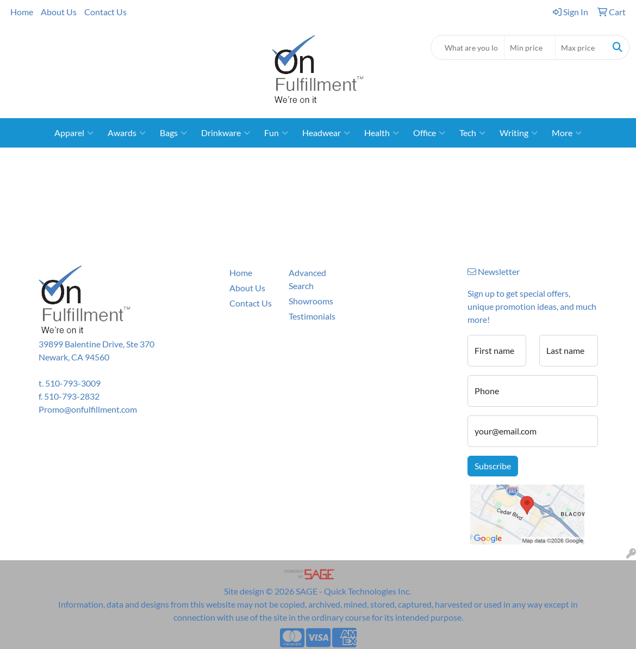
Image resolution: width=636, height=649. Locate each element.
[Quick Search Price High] (581, 47)
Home (21, 12)
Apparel (73, 132)
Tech (472, 132)
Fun (276, 132)
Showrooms (311, 301)
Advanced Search (307, 279)
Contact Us (105, 12)
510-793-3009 (73, 383)
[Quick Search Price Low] (530, 47)
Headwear (326, 132)
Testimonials (312, 316)
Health (381, 132)
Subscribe (493, 466)
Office (429, 132)
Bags (173, 132)
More (567, 132)
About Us (59, 12)
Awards (127, 132)
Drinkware (225, 132)
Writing (519, 132)
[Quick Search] (467, 47)
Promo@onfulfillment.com (88, 409)
